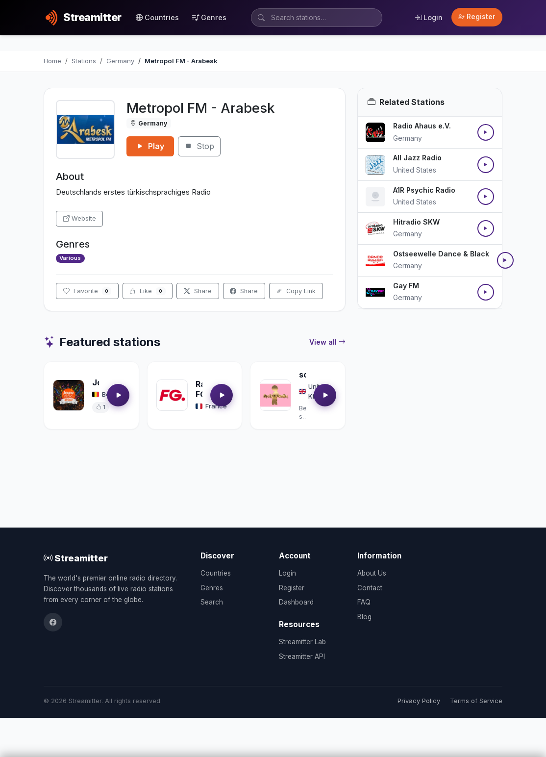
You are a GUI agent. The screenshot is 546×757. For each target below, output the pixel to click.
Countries (157, 17)
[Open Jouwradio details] (68, 395)
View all (327, 342)
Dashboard (296, 602)
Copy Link (296, 291)
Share (198, 291)
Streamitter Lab (302, 642)
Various (70, 257)
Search (211, 602)
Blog (364, 617)
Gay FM (406, 285)
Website (79, 218)
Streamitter (76, 558)
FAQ (364, 602)
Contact (369, 588)
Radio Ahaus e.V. (422, 126)
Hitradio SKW (416, 222)
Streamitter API (302, 656)
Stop (199, 146)
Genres (209, 17)
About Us (371, 573)
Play (150, 146)
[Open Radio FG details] (172, 395)
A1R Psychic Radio (424, 190)
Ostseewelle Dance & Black (441, 254)
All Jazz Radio (417, 157)
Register (477, 17)
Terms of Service (476, 701)
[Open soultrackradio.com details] (275, 395)
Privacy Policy (418, 701)
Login (429, 17)
